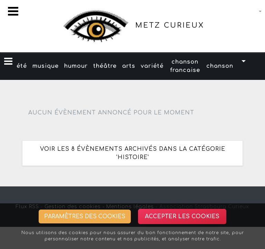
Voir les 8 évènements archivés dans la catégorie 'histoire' (132, 153)
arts (128, 66)
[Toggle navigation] (13, 11)
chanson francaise (185, 66)
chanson (219, 66)
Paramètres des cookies (84, 216)
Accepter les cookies (182, 216)
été (22, 66)
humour (76, 66)
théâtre (105, 66)
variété (152, 66)
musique (45, 66)
